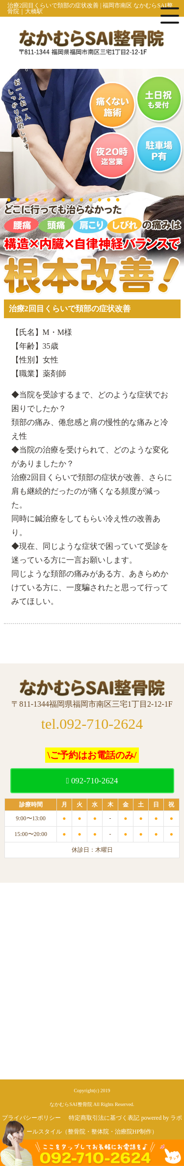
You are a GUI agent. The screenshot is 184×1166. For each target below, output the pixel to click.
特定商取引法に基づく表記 (104, 1117)
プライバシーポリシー (31, 1117)
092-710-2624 (92, 780)
